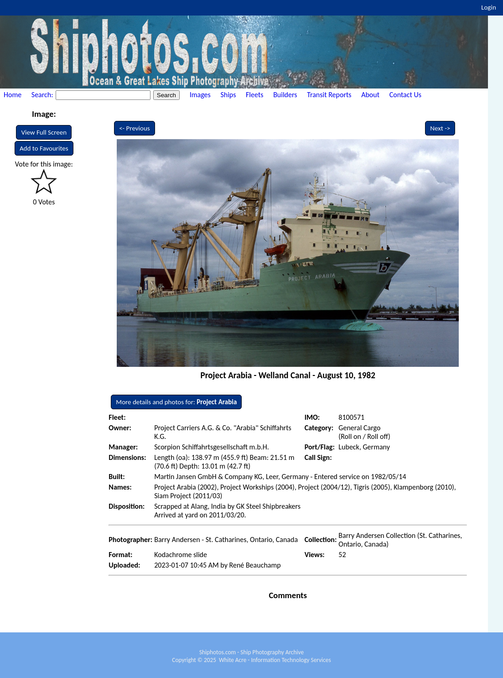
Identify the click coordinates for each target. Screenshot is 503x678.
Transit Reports (329, 94)
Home (12, 94)
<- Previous (134, 128)
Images (200, 94)
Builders (285, 94)
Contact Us (405, 94)
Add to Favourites (44, 148)
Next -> (440, 128)
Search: (43, 94)
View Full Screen (44, 132)
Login (488, 7)
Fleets (254, 94)
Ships (228, 94)
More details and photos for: (176, 402)
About (370, 94)
